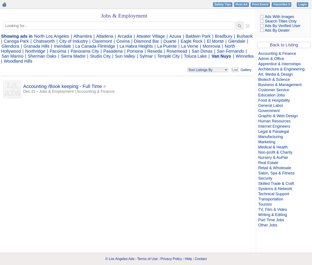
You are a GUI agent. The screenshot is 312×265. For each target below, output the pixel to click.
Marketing (266, 142)
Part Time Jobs (271, 220)
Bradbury (223, 36)
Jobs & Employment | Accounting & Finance (77, 91)
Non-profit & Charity (275, 152)
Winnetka (245, 56)
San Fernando (230, 51)
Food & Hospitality (274, 100)
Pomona (135, 51)
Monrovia (211, 46)
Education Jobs (271, 95)
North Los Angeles (51, 36)
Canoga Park (16, 41)
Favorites (282, 4)
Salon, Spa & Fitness (276, 173)
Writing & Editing (272, 215)
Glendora (10, 46)
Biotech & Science (274, 79)
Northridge (35, 51)
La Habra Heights (136, 46)
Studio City (100, 56)
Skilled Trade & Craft (276, 183)
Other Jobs (267, 225)
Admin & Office (271, 59)
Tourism (265, 204)
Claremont (102, 41)
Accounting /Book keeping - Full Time (62, 86)
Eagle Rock (192, 41)
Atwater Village (150, 36)
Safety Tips (222, 4)
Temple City (168, 56)
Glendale (236, 41)
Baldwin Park (198, 36)
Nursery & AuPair (273, 157)
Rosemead (176, 51)
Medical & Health (273, 147)
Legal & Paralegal (273, 131)
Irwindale (62, 46)
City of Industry (73, 41)
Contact (201, 259)
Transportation (270, 199)
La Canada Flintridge (95, 46)
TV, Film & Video (272, 209)
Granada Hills (37, 46)
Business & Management (280, 85)
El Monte (215, 41)
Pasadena (113, 51)
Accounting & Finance (277, 53)
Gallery (246, 70)
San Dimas (202, 51)
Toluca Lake (195, 56)
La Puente (167, 46)
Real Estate (268, 163)
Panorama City (85, 51)
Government (269, 111)
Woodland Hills (18, 61)
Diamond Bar (146, 41)
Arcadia (124, 36)
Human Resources (274, 121)
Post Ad (241, 4)
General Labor (270, 105)
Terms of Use (147, 259)
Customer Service (273, 90)
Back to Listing (284, 44)
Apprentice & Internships (279, 64)
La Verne (189, 46)
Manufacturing (270, 137)
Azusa (175, 36)
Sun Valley (125, 56)
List (235, 70)
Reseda (154, 51)
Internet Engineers (274, 126)
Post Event (260, 4)
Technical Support (273, 194)
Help (188, 259)
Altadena (104, 36)
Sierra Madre (73, 56)
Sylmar (146, 56)
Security (265, 178)
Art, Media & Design (275, 74)
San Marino (12, 56)
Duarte (169, 41)
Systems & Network (275, 189)
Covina (123, 41)
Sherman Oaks (42, 56)
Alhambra (82, 36)
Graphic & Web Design (278, 116)
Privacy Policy (171, 259)
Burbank (245, 36)
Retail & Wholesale (274, 168)
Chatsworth (44, 41)
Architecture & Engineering (281, 69)
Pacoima (58, 51)
